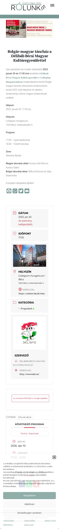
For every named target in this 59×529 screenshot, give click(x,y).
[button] (54, 457)
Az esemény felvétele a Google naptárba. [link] (30, 398)
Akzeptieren (29, 495)
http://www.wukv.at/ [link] (29, 374)
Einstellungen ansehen (30, 512)
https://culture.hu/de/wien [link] (32, 293)
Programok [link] (26, 308)
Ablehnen (29, 504)
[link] (52, 5)
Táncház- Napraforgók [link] (29, 433)
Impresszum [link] (50, 520)
